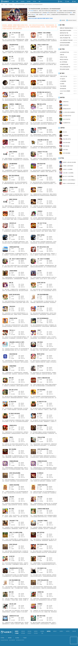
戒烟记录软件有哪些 (41, 18)
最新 (17, 1)
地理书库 (74, 631)
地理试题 (29, 631)
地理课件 (36, 631)
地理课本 (68, 631)
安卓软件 (29, 633)
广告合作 (24, 637)
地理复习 (55, 631)
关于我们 (2, 637)
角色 (71, 12)
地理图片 (61, 631)
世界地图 (23, 633)
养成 (34, 14)
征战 (43, 14)
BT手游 (34, 1)
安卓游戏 (28, 1)
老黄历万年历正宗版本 (32, 18)
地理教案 (42, 631)
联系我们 (10, 637)
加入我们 (17, 637)
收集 (58, 10)
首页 (13, 1)
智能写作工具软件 (49, 18)
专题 (39, 1)
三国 (29, 10)
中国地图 (16, 633)
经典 (48, 12)
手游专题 (10, 4)
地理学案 (48, 631)
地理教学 (16, 631)
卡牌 (31, 10)
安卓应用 (22, 1)
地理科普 (23, 631)
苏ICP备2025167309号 (20, 640)
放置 (33, 10)
